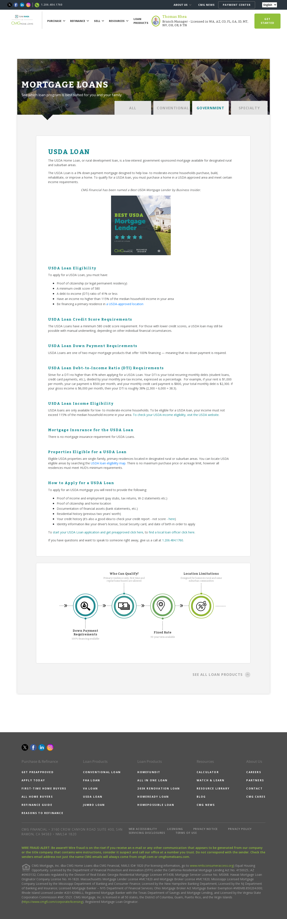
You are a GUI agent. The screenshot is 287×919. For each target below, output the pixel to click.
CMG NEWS (206, 5)
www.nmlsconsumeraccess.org (211, 865)
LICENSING (175, 829)
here (172, 519)
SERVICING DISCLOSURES (147, 833)
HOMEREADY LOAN (153, 797)
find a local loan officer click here (171, 532)
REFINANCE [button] (79, 21)
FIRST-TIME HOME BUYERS (44, 788)
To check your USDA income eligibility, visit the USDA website (176, 415)
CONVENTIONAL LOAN (102, 772)
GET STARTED (267, 21)
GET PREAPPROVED (38, 772)
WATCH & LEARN (211, 780)
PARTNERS (255, 780)
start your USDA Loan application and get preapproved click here (98, 532)
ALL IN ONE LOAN (152, 780)
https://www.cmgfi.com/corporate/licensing (52, 902)
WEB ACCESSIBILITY (143, 829)
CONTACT (254, 788)
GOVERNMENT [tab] (210, 108)
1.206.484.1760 (172, 540)
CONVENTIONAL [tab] (173, 108)
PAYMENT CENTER (237, 5)
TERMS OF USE (186, 833)
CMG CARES (255, 797)
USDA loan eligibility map (108, 463)
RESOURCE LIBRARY (213, 788)
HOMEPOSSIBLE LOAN (155, 805)
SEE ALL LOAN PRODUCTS (222, 675)
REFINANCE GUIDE (37, 805)
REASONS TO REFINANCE (42, 813)
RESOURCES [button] (119, 21)
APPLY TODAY (33, 780)
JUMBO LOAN (94, 805)
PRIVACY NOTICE (205, 829)
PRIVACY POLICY (240, 829)
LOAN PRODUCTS (140, 21)
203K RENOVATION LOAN (158, 788)
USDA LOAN (93, 797)
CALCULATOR (208, 772)
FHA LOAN (91, 780)
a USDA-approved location (124, 304)
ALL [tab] (132, 108)
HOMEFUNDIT (148, 772)
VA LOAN (90, 788)
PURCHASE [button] (56, 21)
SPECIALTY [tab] (249, 108)
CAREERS (253, 772)
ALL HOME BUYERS (37, 797)
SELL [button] (99, 21)
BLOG (201, 797)
